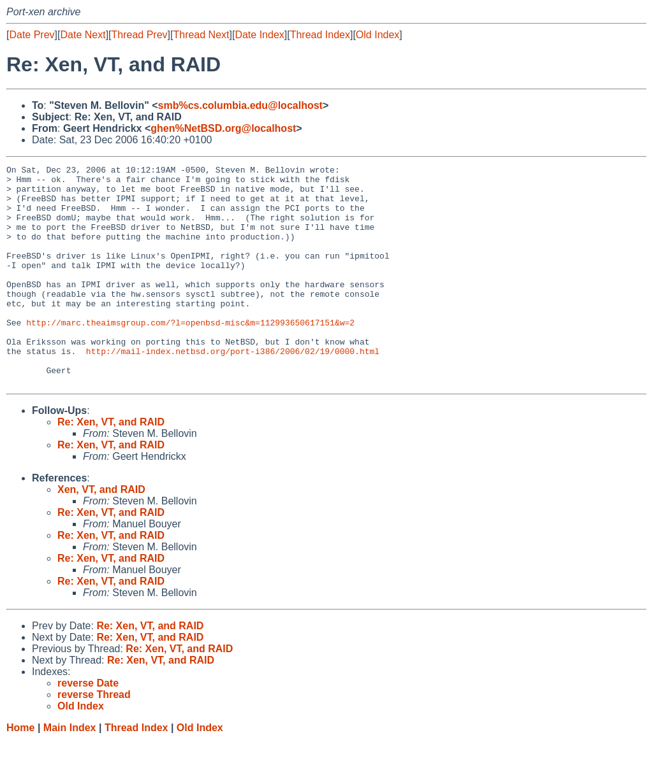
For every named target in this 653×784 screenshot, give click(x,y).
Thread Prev (140, 34)
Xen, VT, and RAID (101, 533)
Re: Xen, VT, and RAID (111, 465)
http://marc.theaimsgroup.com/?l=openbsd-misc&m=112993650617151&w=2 (190, 354)
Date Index (259, 34)
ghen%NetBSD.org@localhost (223, 128)
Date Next (82, 34)
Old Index (377, 34)
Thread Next (201, 34)
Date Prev (31, 34)
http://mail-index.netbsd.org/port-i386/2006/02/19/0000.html (232, 389)
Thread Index (320, 34)
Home (20, 771)
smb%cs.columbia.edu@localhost (240, 105)
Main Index (69, 771)
